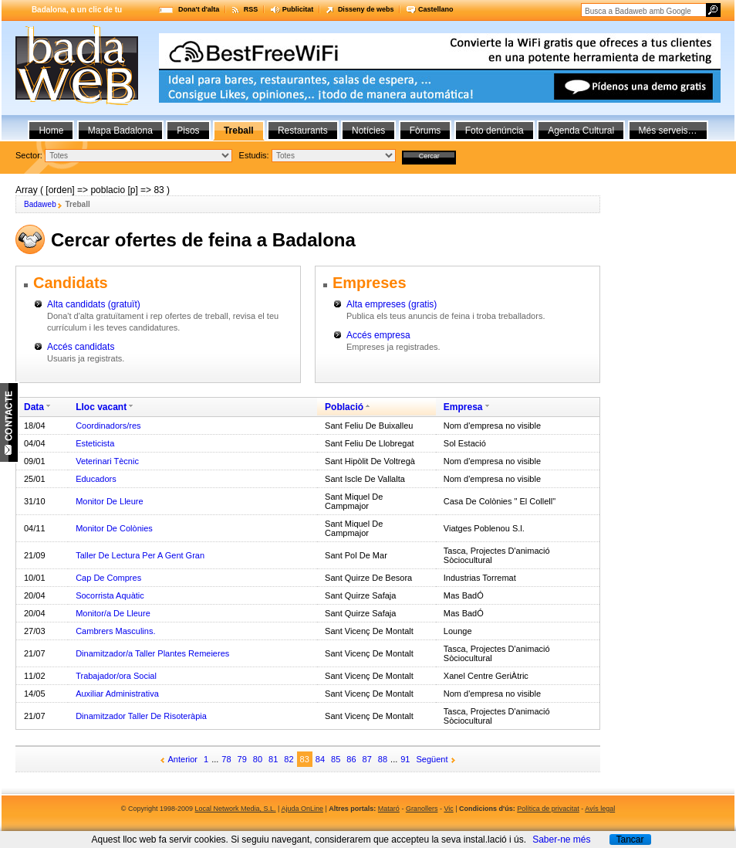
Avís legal (600, 808)
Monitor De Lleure (109, 501)
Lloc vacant (101, 407)
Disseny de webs (366, 9)
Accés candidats (80, 346)
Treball (239, 130)
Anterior (183, 759)
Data (34, 407)
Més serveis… (668, 130)
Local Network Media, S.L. (235, 808)
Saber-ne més (561, 839)
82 (288, 759)
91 (405, 759)
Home (51, 130)
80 (257, 759)
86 (351, 759)
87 (367, 759)
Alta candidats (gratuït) (93, 304)
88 (382, 759)
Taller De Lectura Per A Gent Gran (140, 555)
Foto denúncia (494, 130)
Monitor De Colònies (114, 528)
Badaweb (40, 204)
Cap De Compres (108, 577)
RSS (251, 9)
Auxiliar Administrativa (117, 693)
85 (335, 759)
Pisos (188, 130)
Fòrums (425, 130)
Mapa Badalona (120, 130)
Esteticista (95, 443)
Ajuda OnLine (302, 808)
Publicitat (298, 9)
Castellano (436, 9)
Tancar (629, 839)
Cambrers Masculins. (115, 631)
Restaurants (303, 130)
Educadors (96, 478)
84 (320, 759)
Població (344, 407)
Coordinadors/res (108, 425)
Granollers (422, 808)
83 (304, 759)
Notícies (368, 130)
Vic (448, 808)
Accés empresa (378, 335)
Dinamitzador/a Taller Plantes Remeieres (152, 653)
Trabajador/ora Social (116, 675)
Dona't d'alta (198, 9)
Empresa (463, 407)
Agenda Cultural (581, 130)
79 (242, 759)
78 (226, 759)
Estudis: (254, 155)
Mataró (389, 808)
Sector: (28, 155)
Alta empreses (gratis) (391, 304)
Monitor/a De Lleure (113, 613)
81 (273, 759)
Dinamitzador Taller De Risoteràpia (141, 716)
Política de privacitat (548, 808)
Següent (432, 759)
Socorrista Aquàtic (110, 595)
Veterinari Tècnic (107, 461)
